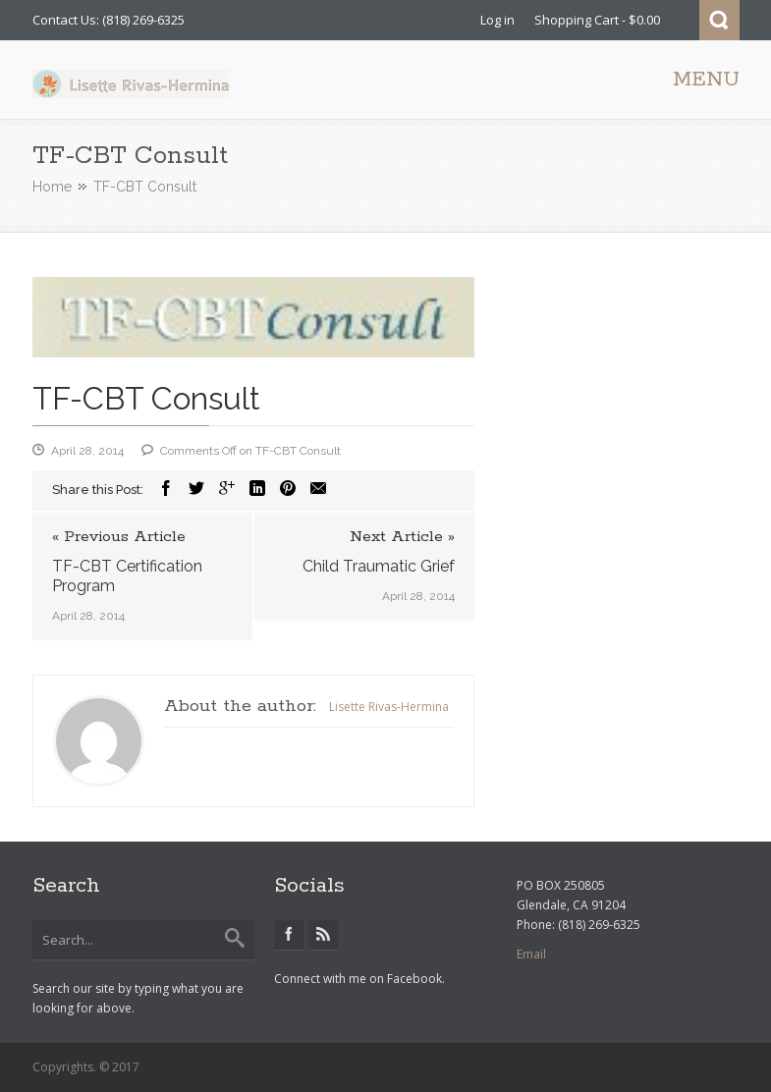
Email (531, 954)
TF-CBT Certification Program (127, 576)
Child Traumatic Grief (379, 566)
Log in (497, 19)
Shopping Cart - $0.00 (597, 19)
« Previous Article (119, 537)
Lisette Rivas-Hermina (389, 706)
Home (52, 186)
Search (719, 20)
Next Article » (402, 537)
